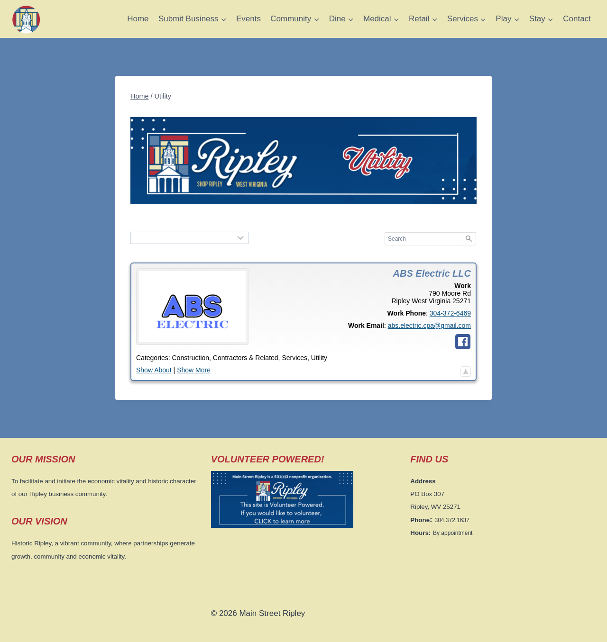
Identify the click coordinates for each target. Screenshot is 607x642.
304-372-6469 (450, 313)
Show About (154, 370)
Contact (577, 18)
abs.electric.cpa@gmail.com (429, 325)
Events (248, 18)
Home (137, 18)
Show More (194, 370)
